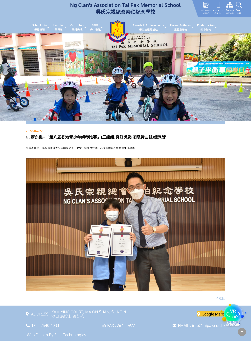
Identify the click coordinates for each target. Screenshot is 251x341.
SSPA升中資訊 (95, 27)
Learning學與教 (58, 27)
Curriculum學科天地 (77, 27)
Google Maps (211, 314)
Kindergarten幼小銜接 (206, 27)
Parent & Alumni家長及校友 (180, 27)
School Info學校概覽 (39, 27)
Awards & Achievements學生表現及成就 (148, 27)
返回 (220, 298)
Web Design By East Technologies (56, 335)
